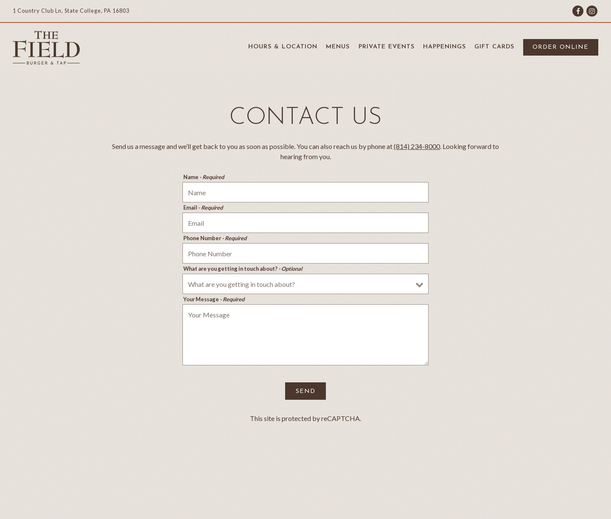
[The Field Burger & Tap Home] (47, 47)
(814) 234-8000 (417, 146)
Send (305, 391)
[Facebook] (577, 11)
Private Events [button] (387, 47)
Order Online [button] (561, 47)
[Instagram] (591, 11)
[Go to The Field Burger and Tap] (71, 11)
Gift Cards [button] (494, 47)
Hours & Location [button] (282, 47)
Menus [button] (338, 47)
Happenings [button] (444, 47)
